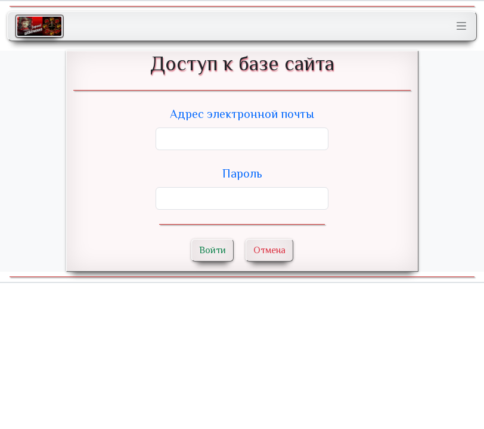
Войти (212, 250)
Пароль (242, 173)
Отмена (269, 250)
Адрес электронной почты (242, 113)
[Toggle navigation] (461, 26)
